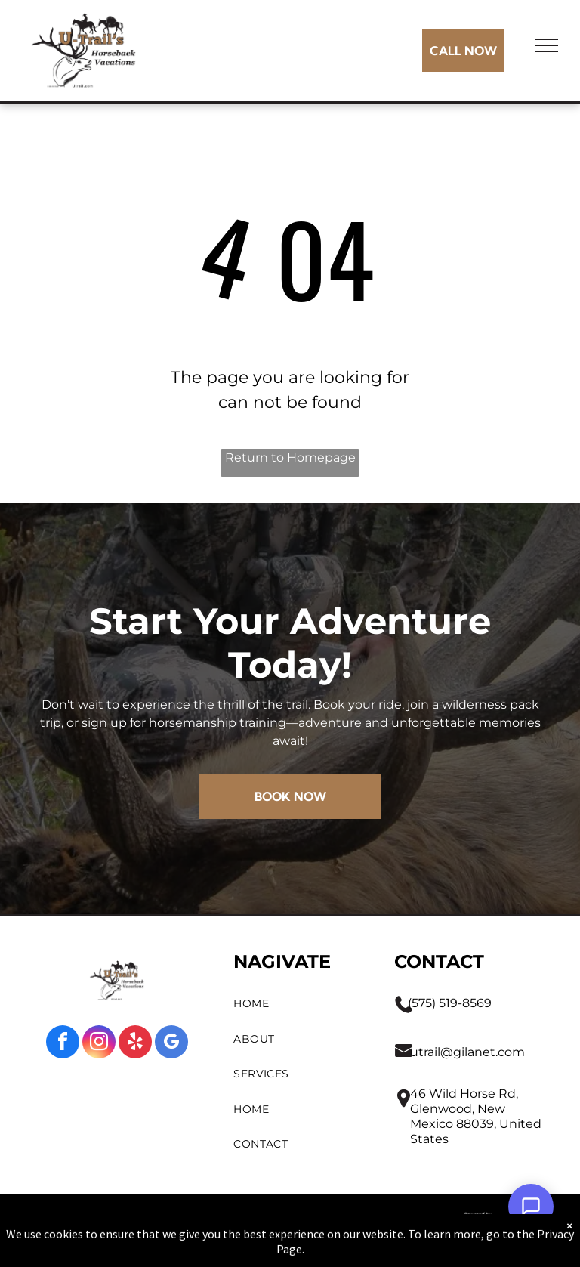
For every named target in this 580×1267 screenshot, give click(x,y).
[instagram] (99, 1043)
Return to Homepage (290, 457)
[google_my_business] (171, 1043)
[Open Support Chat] (531, 1206)
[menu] (546, 45)
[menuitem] (299, 1003)
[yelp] (135, 1043)
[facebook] (62, 1043)
